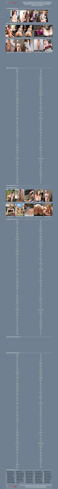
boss (17, 83)
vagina (40, 173)
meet (41, 130)
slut (40, 156)
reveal (41, 150)
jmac (17, 121)
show (17, 156)
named (17, 135)
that (41, 164)
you (40, 181)
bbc (17, 75)
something (17, 158)
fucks (41, 109)
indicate (17, 118)
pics (17, 294)
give (17, 112)
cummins (41, 94)
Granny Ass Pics (29, 477)
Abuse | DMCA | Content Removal (39, 487)
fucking (17, 109)
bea (41, 75)
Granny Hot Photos (39, 482)
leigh (41, 124)
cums (17, 95)
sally (17, 153)
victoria (40, 175)
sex (17, 155)
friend (17, 106)
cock (17, 89)
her (40, 115)
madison (40, 129)
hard (41, 265)
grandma (41, 112)
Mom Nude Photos (29, 471)
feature (40, 103)
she (41, 155)
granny (17, 265)
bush (41, 83)
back (41, 74)
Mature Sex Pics (47, 471)
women (17, 179)
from (41, 106)
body (17, 81)
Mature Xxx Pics (29, 476)
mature (17, 130)
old (17, 291)
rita (40, 152)
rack (41, 149)
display (17, 98)
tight (41, 167)
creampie (17, 92)
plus (41, 144)
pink (17, 144)
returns (17, 150)
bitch (17, 80)
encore (17, 101)
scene (41, 153)
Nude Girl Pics (47, 482)
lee (17, 124)
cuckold (40, 92)
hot (17, 268)
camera (40, 236)
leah (41, 123)
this (40, 317)
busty (17, 236)
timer (41, 320)
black (41, 80)
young (17, 182)
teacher (17, 164)
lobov (17, 127)
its (17, 120)
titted (41, 170)
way (17, 176)
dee (41, 97)
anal (41, 71)
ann (40, 72)
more (41, 133)
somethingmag (41, 158)
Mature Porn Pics (20, 476)
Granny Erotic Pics (39, 474)
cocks (41, 89)
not (17, 138)
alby (41, 69)
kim (41, 121)
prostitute (41, 147)
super (17, 161)
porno (41, 146)
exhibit (17, 103)
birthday (40, 78)
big (17, 78)
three (17, 167)
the (17, 317)
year (17, 181)
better (41, 77)
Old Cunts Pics (19, 471)
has (17, 115)
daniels (40, 95)
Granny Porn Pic (29, 479)
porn (17, 146)
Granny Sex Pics (48, 473)
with (41, 178)
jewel (41, 120)
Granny (18, 482)
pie (40, 294)
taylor (41, 314)
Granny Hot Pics (38, 471)
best (17, 77)
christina (40, 239)
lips (17, 126)
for (40, 104)
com (17, 242)
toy (17, 172)
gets (17, 262)
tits (17, 170)
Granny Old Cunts (48, 477)
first (17, 104)
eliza (41, 100)
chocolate (17, 239)
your (41, 182)
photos (40, 141)
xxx (40, 179)
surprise (40, 161)
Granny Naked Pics (38, 473)
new (41, 135)
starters (40, 159)
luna (17, 129)
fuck (17, 107)
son (17, 159)
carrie (17, 86)
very (17, 175)
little (41, 126)
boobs (41, 81)
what (41, 176)
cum (17, 94)
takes (17, 314)
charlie (40, 86)
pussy (17, 149)
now (41, 138)
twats (41, 172)
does (41, 98)
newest (17, 288)
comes (40, 242)
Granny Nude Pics (10, 473)
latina (17, 123)
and (17, 72)
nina (41, 288)
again (17, 69)
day (17, 97)
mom (41, 132)
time (17, 320)
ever (41, 101)
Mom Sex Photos (10, 471)
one (40, 291)
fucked (40, 107)
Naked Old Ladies (38, 476)
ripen (17, 152)
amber (17, 71)
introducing (41, 118)
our (17, 141)
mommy (17, 133)
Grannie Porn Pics (29, 482)
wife (17, 178)
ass (17, 74)
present (17, 147)
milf (17, 132)
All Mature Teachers (11, 482)
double (17, 100)
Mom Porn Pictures (29, 473)
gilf (40, 262)
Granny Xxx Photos (20, 473)
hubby (41, 268)
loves (41, 127)
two (17, 173)
